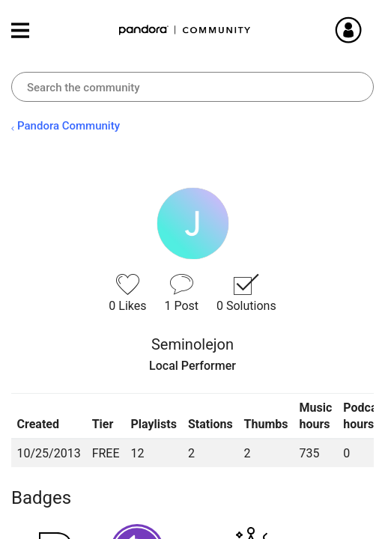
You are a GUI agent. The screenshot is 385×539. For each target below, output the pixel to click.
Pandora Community (185, 30)
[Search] (192, 87)
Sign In (366, 30)
